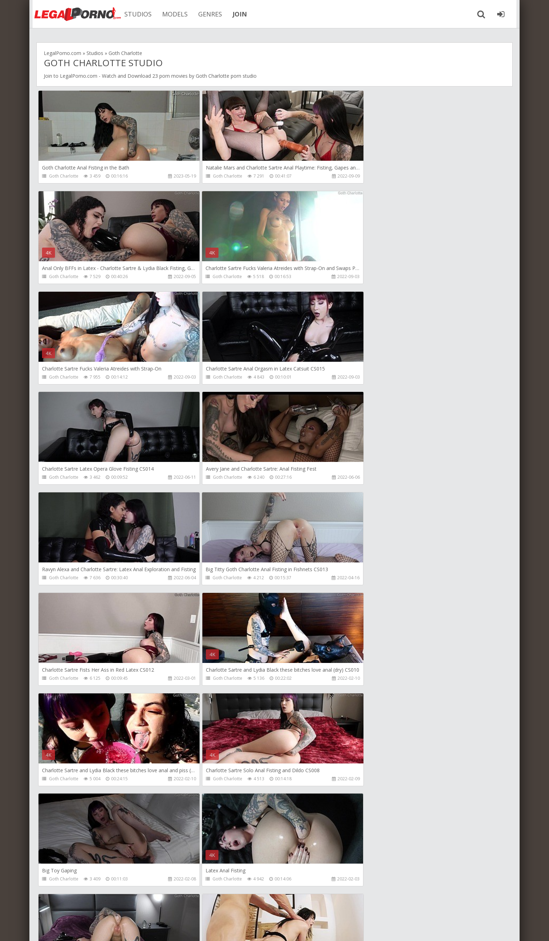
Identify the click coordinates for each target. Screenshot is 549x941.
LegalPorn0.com (95, 929)
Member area (92, 908)
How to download (143, 908)
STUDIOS (136, 14)
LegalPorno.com (78, 75)
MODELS (173, 14)
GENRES (208, 14)
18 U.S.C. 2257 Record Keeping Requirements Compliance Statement (266, 929)
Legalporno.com (75, 14)
